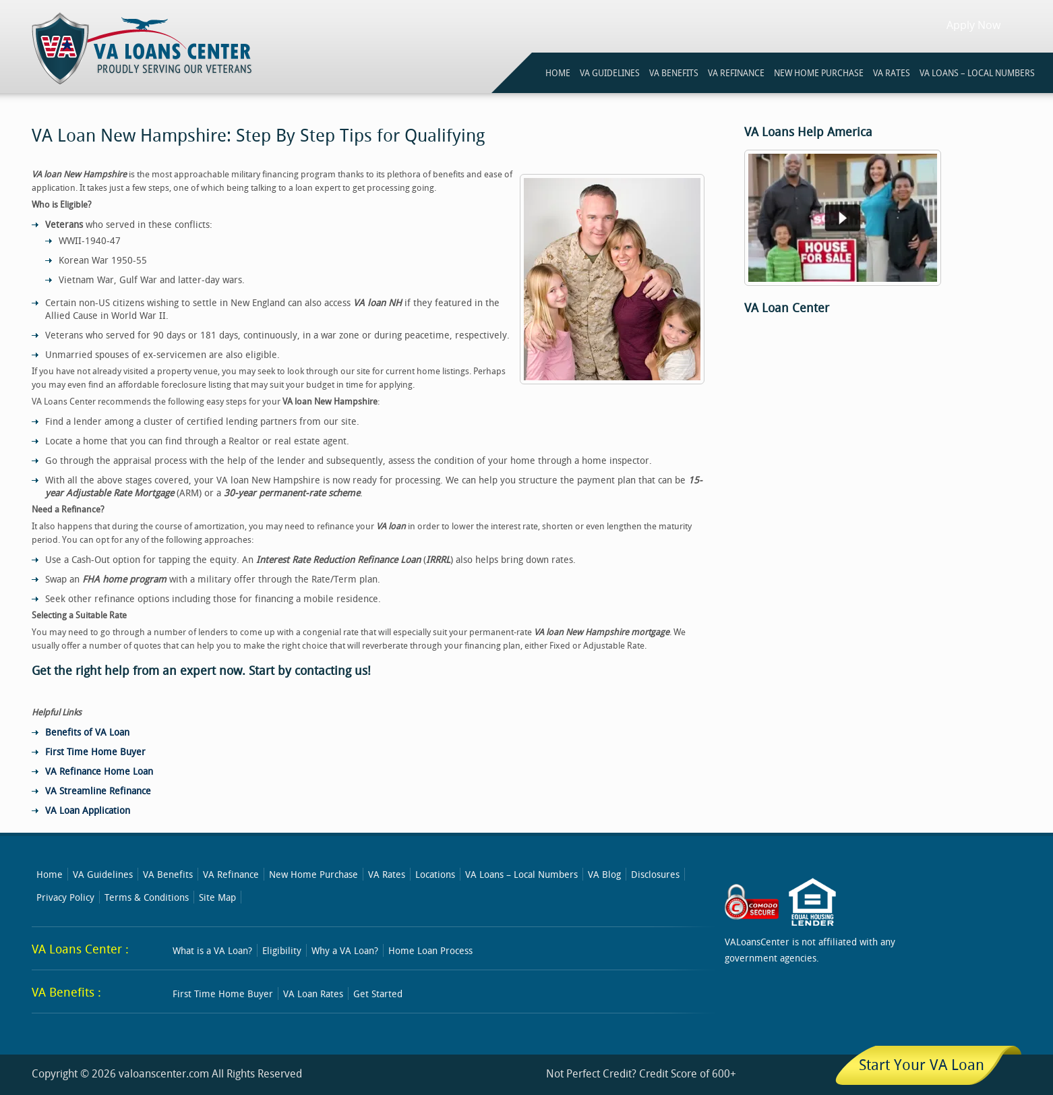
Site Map (217, 897)
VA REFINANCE (736, 73)
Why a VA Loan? (344, 950)
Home (49, 874)
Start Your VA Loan (921, 1064)
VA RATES (891, 73)
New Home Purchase (313, 874)
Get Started (377, 993)
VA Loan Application (87, 810)
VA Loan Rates (313, 993)
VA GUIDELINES (610, 73)
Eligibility (281, 950)
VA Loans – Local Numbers (977, 73)
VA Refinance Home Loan (99, 771)
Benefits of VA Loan (87, 732)
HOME (557, 73)
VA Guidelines (103, 874)
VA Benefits (168, 874)
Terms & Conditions (146, 897)
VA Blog (604, 874)
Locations (435, 874)
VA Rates (386, 874)
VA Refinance (231, 874)
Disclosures (655, 874)
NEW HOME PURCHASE (819, 73)
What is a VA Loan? (212, 950)
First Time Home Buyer (95, 751)
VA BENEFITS (673, 73)
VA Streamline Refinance (98, 790)
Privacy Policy (65, 897)
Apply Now (973, 25)
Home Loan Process (430, 950)
